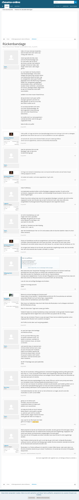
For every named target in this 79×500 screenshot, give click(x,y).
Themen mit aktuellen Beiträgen (23, 9)
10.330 (17, 208)
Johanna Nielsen (9, 138)
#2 (75, 143)
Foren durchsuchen (8, 9)
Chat (11, 6)
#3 (75, 155)
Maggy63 (6, 298)
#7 (75, 252)
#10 (75, 366)
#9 (75, 325)
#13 (75, 453)
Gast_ (30, 46)
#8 (75, 289)
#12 (75, 424)
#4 (75, 180)
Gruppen (17, 6)
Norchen (6, 387)
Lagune (6, 203)
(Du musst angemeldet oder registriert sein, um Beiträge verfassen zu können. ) (56, 458)
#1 (75, 127)
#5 (75, 204)
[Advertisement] (39, 25)
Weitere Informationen (43, 497)
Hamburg (16, 144)
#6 (75, 235)
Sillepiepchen (8, 273)
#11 (75, 395)
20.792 (17, 303)
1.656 (17, 142)
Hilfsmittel (17, 46)
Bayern (17, 209)
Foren (7, 6)
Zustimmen (31, 497)
